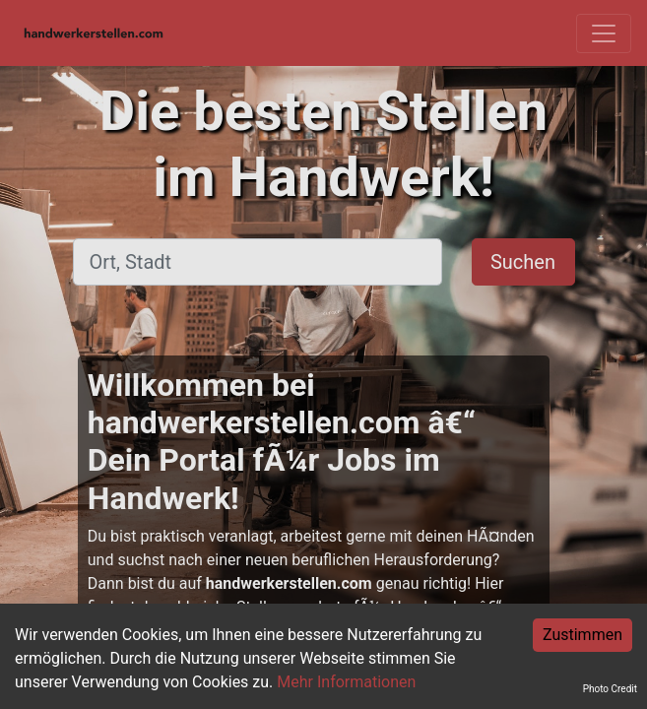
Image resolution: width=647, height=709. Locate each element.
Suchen (522, 262)
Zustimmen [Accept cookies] (582, 634)
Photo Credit (610, 688)
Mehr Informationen (346, 682)
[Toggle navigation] (603, 33)
